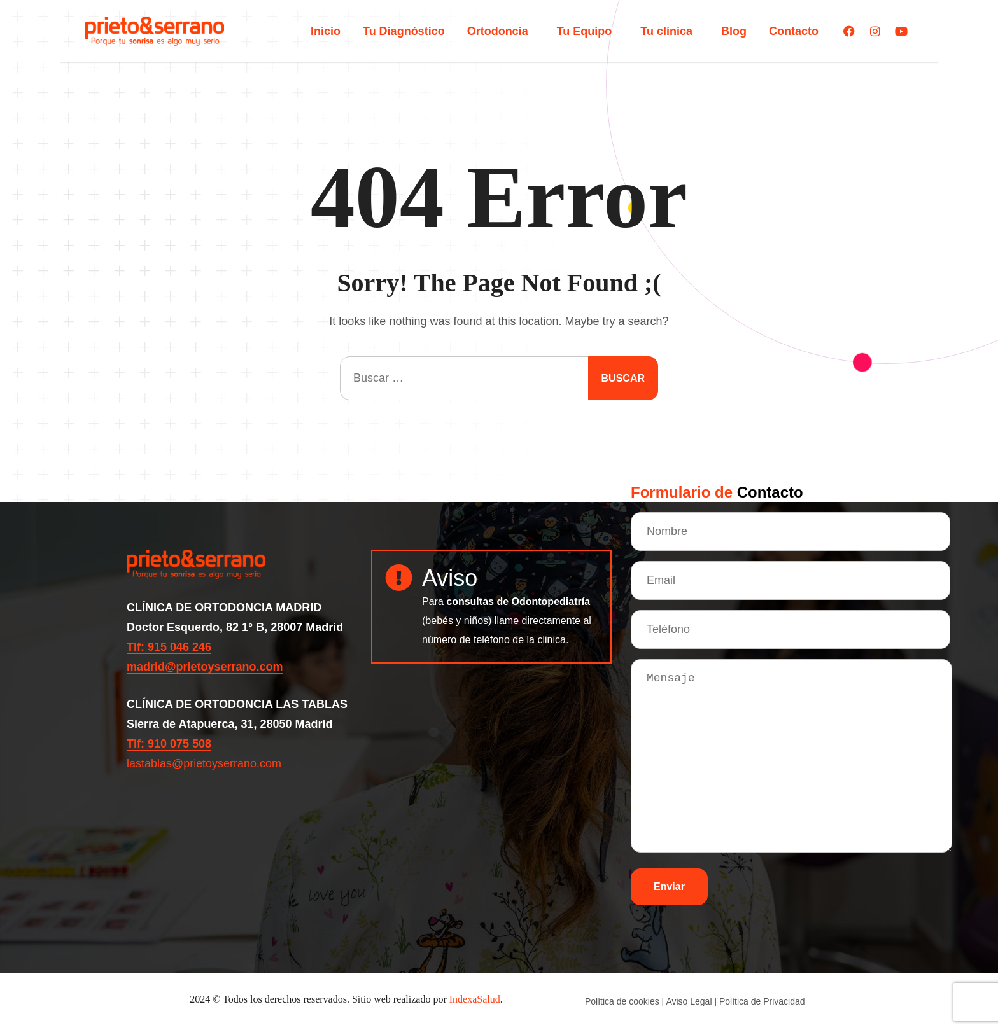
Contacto (794, 31)
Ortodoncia (501, 31)
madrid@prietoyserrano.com (205, 666)
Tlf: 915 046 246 (169, 647)
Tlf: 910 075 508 (169, 743)
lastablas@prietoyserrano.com (204, 763)
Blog (734, 31)
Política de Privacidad (762, 1001)
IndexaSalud (474, 999)
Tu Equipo (588, 31)
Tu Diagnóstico (404, 31)
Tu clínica (669, 31)
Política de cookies (622, 1001)
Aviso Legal (689, 1001)
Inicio (326, 31)
